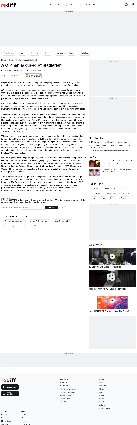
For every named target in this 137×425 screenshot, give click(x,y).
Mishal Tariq (96, 193)
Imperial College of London (39, 221)
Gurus (83, 5)
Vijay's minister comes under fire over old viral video (111, 151)
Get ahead (85, 53)
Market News (6, 421)
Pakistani (124, 198)
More (92, 5)
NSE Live (4, 418)
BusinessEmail (76, 5)
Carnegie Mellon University (14, 221)
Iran (93, 198)
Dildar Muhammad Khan (63, 221)
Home (47, 5)
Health (23, 415)
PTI (8, 198)
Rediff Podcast (104, 408)
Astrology (102, 405)
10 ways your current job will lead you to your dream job (113, 142)
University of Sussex (33, 226)
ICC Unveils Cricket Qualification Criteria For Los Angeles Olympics (110, 146)
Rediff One (64, 386)
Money (66, 5)
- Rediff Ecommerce (67, 392)
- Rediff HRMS (65, 395)
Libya (103, 198)
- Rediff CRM (65, 399)
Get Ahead (103, 399)
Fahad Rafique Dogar (12, 226)
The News (96, 188)
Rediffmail (63, 383)
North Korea (111, 193)
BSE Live (4, 415)
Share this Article (11, 76)
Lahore (112, 198)
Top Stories (9, 53)
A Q (125, 188)
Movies (60, 53)
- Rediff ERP (64, 402)
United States (126, 193)
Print (64, 207)
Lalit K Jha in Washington (13, 70)
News (57, 5)
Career (23, 421)
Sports (71, 53)
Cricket (48, 53)
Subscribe (51, 208)
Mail (51, 5)
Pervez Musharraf (111, 188)
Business (34, 53)
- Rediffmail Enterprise (68, 389)
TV (86, 5)
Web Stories (95, 245)
